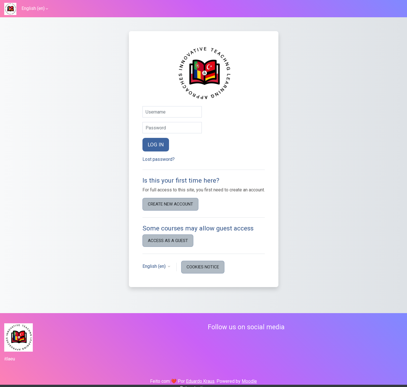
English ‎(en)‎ (33, 8)
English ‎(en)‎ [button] (154, 266)
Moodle (249, 381)
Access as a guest (168, 240)
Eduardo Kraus (200, 381)
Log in (156, 145)
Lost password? (158, 159)
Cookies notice (203, 267)
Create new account (170, 204)
